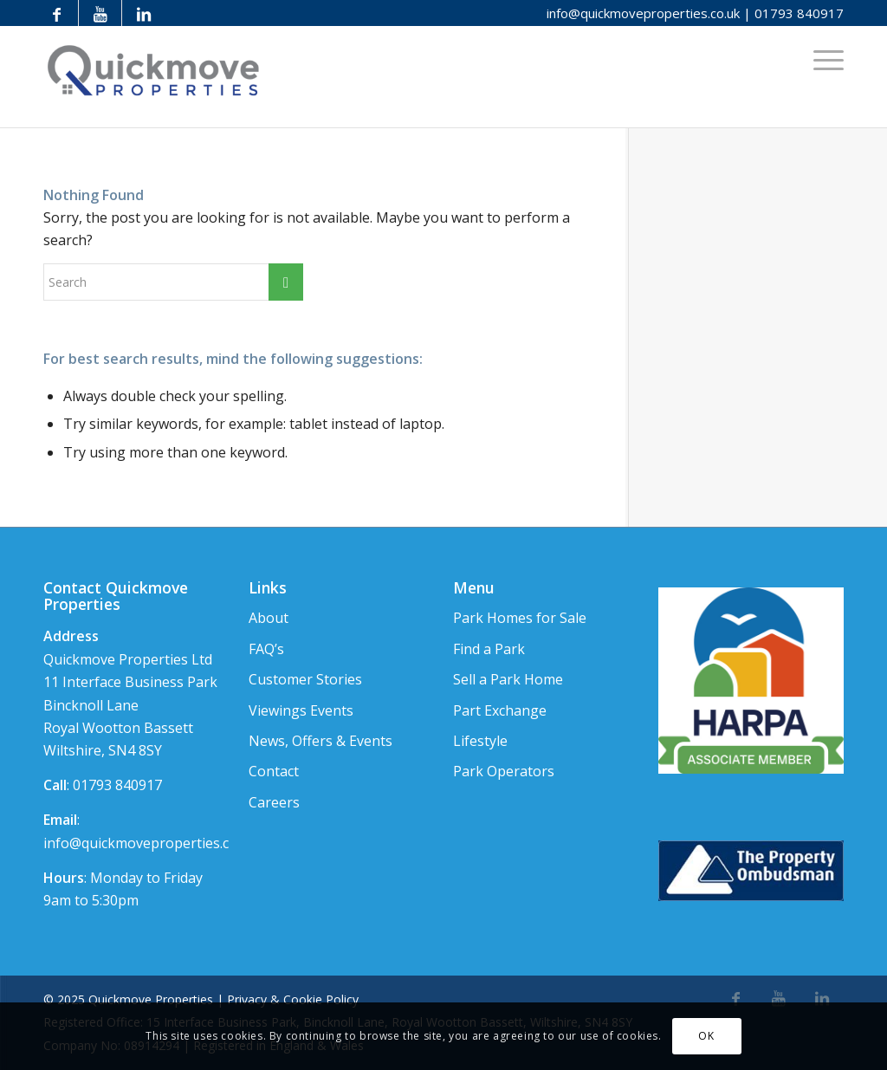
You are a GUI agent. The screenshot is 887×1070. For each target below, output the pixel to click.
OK (706, 1035)
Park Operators (503, 771)
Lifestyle (480, 740)
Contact (274, 771)
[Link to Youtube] (100, 13)
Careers (274, 802)
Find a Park (489, 648)
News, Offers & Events (320, 740)
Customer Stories (305, 679)
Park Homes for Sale (519, 617)
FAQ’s (266, 648)
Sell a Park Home (508, 679)
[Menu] (823, 59)
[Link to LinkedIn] (143, 13)
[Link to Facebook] (57, 13)
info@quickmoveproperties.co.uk (643, 13)
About (268, 617)
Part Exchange (500, 710)
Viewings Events (301, 710)
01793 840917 (799, 13)
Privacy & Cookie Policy (293, 999)
